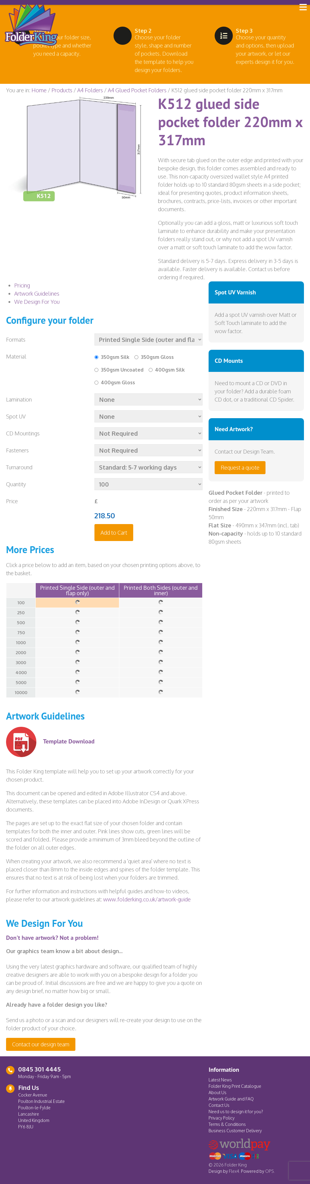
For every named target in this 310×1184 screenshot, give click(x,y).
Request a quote (240, 467)
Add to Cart (114, 532)
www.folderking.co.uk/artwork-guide (147, 899)
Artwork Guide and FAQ (231, 1098)
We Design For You (37, 301)
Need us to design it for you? (236, 1111)
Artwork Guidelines (36, 293)
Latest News (220, 1079)
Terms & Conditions (227, 1124)
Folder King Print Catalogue (235, 1086)
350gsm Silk (115, 357)
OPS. (270, 1171)
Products (61, 90)
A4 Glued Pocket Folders (137, 90)
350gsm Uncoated (122, 370)
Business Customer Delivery (235, 1130)
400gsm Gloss (118, 382)
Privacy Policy (222, 1117)
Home (39, 90)
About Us (217, 1092)
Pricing (22, 285)
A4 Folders (90, 90)
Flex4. (234, 1171)
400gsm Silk (170, 370)
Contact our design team (40, 1044)
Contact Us (219, 1105)
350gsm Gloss (157, 357)
